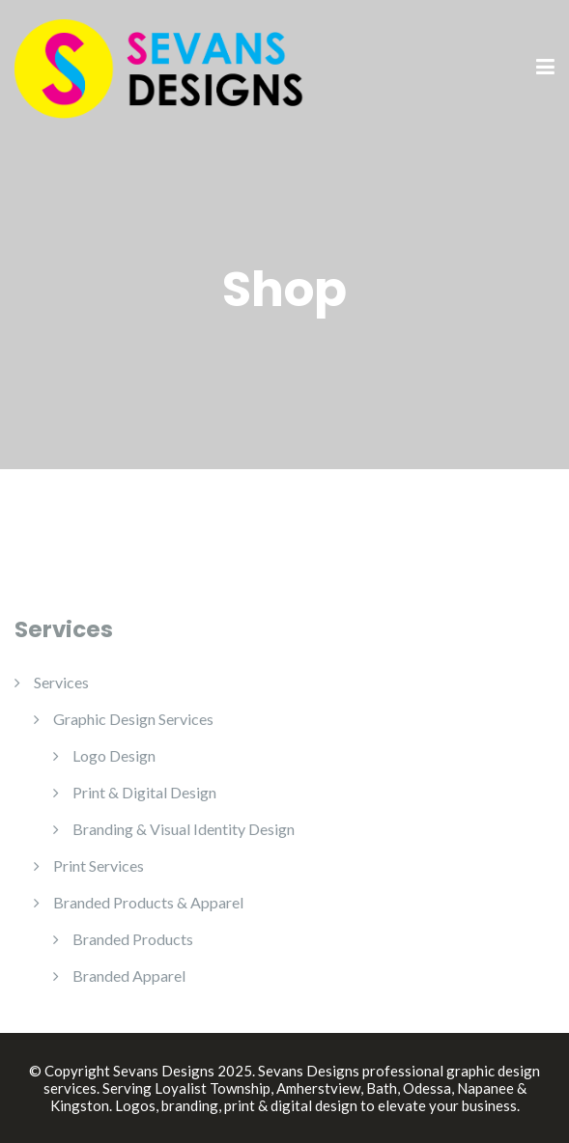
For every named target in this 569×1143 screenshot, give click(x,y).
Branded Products (132, 939)
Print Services (98, 865)
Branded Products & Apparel (148, 902)
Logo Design (114, 755)
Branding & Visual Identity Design (183, 829)
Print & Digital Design (144, 792)
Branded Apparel (128, 975)
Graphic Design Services (133, 719)
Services (61, 682)
